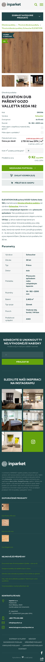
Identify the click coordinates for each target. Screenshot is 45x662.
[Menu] (41, 4)
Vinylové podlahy (11, 645)
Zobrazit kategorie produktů (22, 16)
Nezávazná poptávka (22, 168)
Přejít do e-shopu (22, 183)
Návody (32, 639)
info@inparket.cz (15, 623)
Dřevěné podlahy (9, 25)
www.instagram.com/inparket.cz (21, 627)
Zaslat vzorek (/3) (22, 175)
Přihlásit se (22, 362)
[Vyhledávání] (35, 4)
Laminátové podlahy (33, 645)
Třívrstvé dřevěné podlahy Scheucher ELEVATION (22, 28)
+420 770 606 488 (16, 618)
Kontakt (22, 649)
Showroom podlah (12, 642)
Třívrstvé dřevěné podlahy (28, 25)
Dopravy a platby (17, 639)
